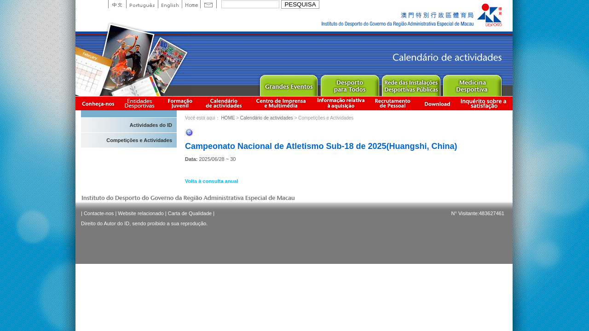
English (170, 4)
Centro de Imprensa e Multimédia (281, 103)
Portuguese (142, 4)
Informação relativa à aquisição (341, 103)
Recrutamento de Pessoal (393, 103)
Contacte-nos (99, 213)
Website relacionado (140, 213)
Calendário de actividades (224, 103)
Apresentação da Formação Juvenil (180, 103)
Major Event (288, 83)
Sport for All (349, 83)
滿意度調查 (485, 103)
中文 (117, 4)
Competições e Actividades (139, 140)
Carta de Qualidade (190, 213)
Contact (208, 4)
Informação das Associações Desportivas (141, 103)
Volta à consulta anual (211, 181)
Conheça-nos (98, 103)
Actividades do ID (151, 125)
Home (191, 4)
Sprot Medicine (471, 83)
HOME (228, 117)
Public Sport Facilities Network (410, 83)
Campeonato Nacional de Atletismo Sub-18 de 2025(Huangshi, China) (321, 146)
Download (437, 103)
